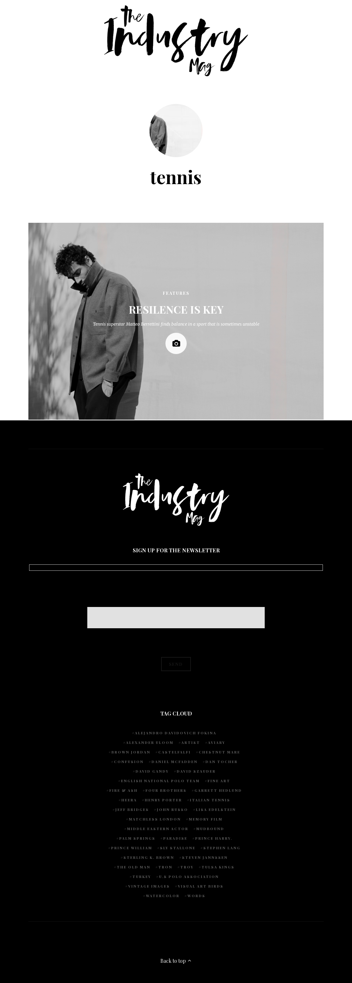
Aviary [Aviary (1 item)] (216, 742)
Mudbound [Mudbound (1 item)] (210, 828)
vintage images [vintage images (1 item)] (149, 886)
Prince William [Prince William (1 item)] (131, 847)
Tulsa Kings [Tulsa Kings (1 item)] (218, 867)
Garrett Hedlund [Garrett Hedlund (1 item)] (218, 790)
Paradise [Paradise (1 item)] (175, 838)
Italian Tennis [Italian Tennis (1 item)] (210, 799)
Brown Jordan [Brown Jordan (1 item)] (130, 752)
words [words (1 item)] (196, 895)
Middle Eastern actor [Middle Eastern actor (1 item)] (157, 828)
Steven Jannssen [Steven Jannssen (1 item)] (205, 857)
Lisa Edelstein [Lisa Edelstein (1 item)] (216, 809)
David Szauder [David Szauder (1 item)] (196, 771)
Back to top (176, 960)
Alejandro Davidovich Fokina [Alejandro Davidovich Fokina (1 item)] (175, 732)
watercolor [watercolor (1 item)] (163, 895)
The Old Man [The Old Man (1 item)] (133, 867)
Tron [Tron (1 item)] (165, 867)
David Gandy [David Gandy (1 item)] (152, 771)
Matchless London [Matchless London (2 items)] (155, 819)
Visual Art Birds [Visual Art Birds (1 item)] (201, 886)
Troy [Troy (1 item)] (187, 867)
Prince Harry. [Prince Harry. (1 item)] (213, 838)
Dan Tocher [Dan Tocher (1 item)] (221, 761)
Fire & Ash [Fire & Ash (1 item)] (123, 790)
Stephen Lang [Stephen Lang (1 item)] (222, 847)
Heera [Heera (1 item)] (129, 799)
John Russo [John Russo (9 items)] (172, 809)
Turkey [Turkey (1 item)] (141, 876)
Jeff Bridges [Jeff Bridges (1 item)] (132, 809)
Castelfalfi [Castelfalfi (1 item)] (174, 752)
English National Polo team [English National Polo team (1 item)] (160, 780)
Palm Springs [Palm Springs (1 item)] (137, 838)
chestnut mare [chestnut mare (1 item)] (219, 752)
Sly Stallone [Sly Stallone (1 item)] (178, 847)
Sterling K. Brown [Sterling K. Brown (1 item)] (148, 857)
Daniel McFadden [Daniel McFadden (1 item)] (175, 761)
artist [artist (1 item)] (190, 742)
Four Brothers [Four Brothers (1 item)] (166, 790)
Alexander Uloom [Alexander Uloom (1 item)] (150, 742)
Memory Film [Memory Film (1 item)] (205, 819)
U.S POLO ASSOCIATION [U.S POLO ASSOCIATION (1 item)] (189, 876)
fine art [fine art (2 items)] (219, 780)
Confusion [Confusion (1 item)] (129, 761)
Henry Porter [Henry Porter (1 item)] (163, 799)
